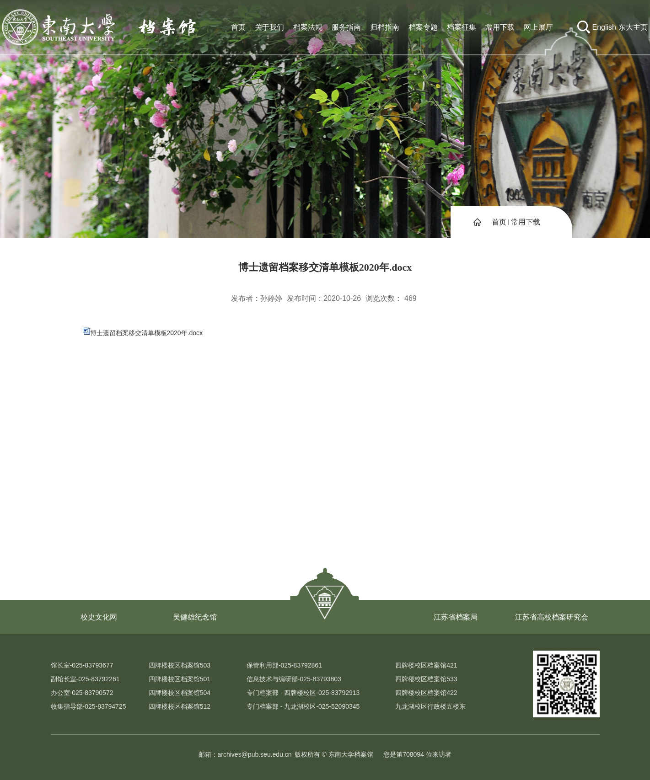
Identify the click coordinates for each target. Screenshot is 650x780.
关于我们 (269, 27)
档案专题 (423, 27)
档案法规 (307, 27)
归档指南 (384, 27)
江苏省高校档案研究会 (551, 617)
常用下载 (500, 27)
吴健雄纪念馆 (195, 617)
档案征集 (461, 27)
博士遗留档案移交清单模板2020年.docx (146, 333)
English (604, 27)
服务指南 (346, 27)
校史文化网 (99, 617)
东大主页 (633, 27)
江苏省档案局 (456, 617)
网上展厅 (538, 27)
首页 (238, 27)
